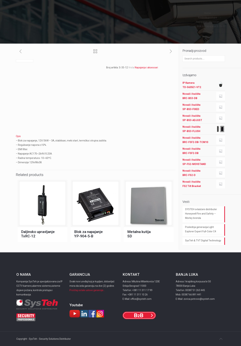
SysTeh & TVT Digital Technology (203, 240)
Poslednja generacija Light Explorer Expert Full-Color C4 (200, 229)
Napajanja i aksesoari (207, 21)
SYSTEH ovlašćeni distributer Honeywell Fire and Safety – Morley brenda (201, 213)
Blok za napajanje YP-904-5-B (88, 234)
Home (207, 13)
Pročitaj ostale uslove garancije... (87, 290)
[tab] (95, 136)
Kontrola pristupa (207, 17)
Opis (18, 136)
